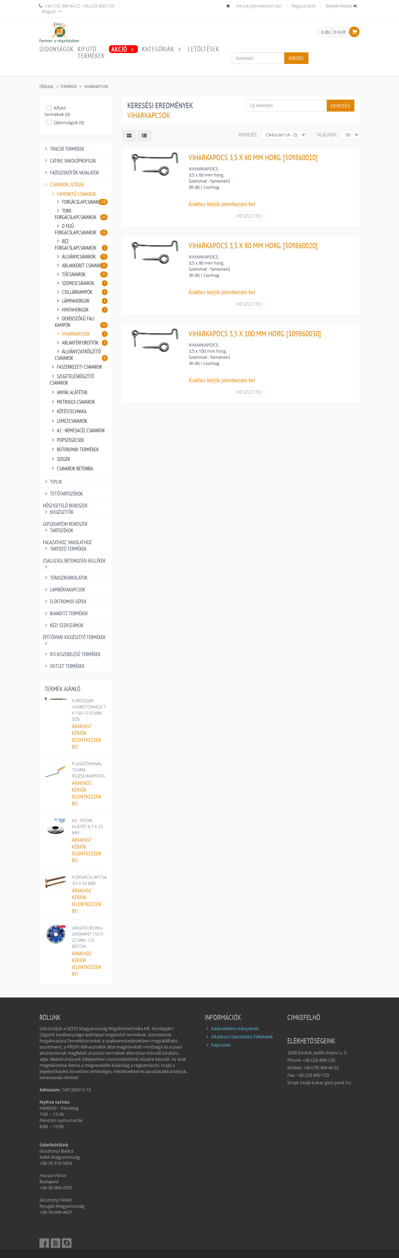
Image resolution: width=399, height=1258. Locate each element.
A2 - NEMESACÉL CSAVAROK (77, 430)
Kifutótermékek (91, 52)
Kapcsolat (221, 1045)
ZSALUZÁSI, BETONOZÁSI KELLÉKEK (74, 560)
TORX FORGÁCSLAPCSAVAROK (81, 213)
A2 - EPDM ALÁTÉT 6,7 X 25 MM (87, 826)
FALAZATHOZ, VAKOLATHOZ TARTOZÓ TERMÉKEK (67, 545)
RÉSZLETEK (249, 216)
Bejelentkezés (342, 6)
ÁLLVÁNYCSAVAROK (81, 256)
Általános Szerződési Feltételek (242, 1037)
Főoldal (46, 86)
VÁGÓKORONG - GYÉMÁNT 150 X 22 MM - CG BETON (88, 937)
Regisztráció (304, 6)
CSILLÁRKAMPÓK (81, 292)
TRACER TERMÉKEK (63, 149)
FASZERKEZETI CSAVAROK (76, 367)
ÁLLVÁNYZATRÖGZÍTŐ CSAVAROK (81, 354)
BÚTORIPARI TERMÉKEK (74, 449)
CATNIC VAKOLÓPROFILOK (69, 160)
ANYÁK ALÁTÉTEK (68, 392)
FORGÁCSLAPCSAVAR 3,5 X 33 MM (93, 880)
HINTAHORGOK (81, 309)
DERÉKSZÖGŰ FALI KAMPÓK (81, 321)
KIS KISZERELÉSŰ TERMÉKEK (71, 654)
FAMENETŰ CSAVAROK (73, 194)
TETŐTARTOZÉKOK (63, 493)
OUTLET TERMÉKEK (63, 666)
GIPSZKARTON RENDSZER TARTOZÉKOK (65, 527)
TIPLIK (52, 482)
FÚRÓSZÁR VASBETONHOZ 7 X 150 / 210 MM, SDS (89, 710)
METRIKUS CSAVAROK (72, 402)
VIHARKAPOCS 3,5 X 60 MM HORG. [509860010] (253, 157)
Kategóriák (163, 49)
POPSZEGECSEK (67, 440)
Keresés (296, 58)
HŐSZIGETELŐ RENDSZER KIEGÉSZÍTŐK (65, 508)
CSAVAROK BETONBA (71, 468)
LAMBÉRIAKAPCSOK (64, 589)
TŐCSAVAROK (81, 274)
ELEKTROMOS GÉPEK (64, 601)
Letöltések (203, 49)
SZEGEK (60, 459)
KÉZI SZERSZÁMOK (63, 625)
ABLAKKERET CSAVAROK (81, 265)
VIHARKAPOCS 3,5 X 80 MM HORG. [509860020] (253, 245)
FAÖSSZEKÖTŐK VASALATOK (71, 172)
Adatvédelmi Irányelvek (235, 1028)
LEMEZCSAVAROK (68, 421)
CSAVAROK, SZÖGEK (63, 184)
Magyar (52, 11)
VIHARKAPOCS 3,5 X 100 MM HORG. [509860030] (255, 333)
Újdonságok (56, 49)
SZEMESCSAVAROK (81, 283)
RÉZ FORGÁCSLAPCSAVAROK (81, 244)
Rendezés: (248, 135)
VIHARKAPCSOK (96, 86)
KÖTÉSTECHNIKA (68, 411)
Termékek (68, 86)
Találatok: (327, 135)
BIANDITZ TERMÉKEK (65, 613)
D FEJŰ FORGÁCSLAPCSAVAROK (81, 229)
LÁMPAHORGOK (81, 301)
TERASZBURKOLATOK (65, 577)
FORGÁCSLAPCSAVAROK (81, 202)
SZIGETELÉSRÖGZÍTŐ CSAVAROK (72, 379)
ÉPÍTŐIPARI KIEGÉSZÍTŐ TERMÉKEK (74, 637)
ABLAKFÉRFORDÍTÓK (81, 342)
